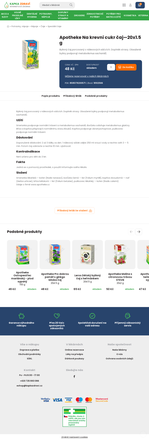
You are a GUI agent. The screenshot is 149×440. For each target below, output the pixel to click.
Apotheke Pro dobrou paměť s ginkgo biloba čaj (55, 278)
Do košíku (126, 67)
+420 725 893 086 (29, 380)
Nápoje (34, 26)
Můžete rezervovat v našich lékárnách (87, 76)
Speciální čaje (54, 26)
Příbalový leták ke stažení (74, 210)
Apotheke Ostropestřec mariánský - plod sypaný (22, 278)
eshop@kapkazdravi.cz (29, 385)
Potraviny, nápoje (20, 26)
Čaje (43, 26)
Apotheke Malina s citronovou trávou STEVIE (120, 278)
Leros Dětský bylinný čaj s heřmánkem (87, 278)
